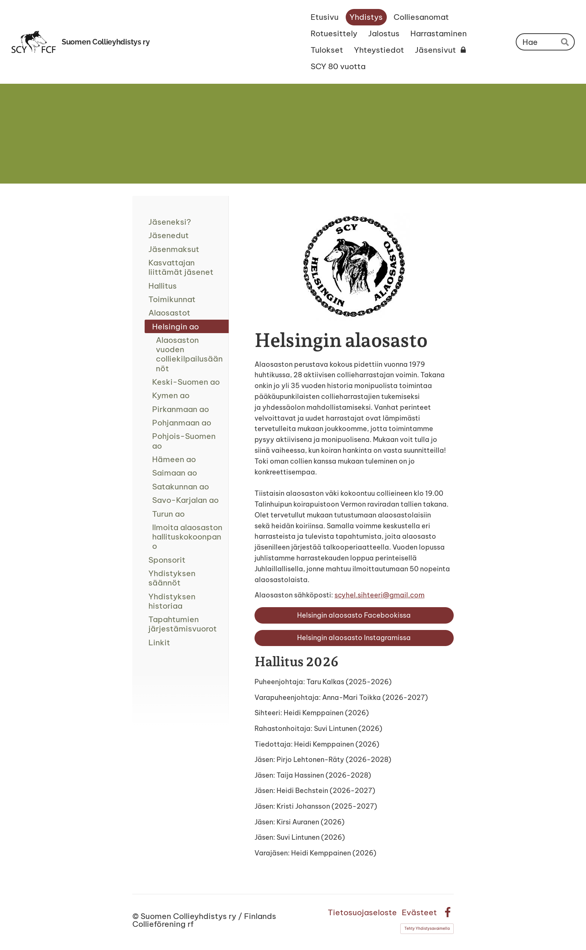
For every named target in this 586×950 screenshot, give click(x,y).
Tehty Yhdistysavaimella (427, 928)
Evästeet (419, 912)
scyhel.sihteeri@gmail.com (379, 595)
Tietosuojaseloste (362, 912)
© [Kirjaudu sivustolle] (136, 916)
